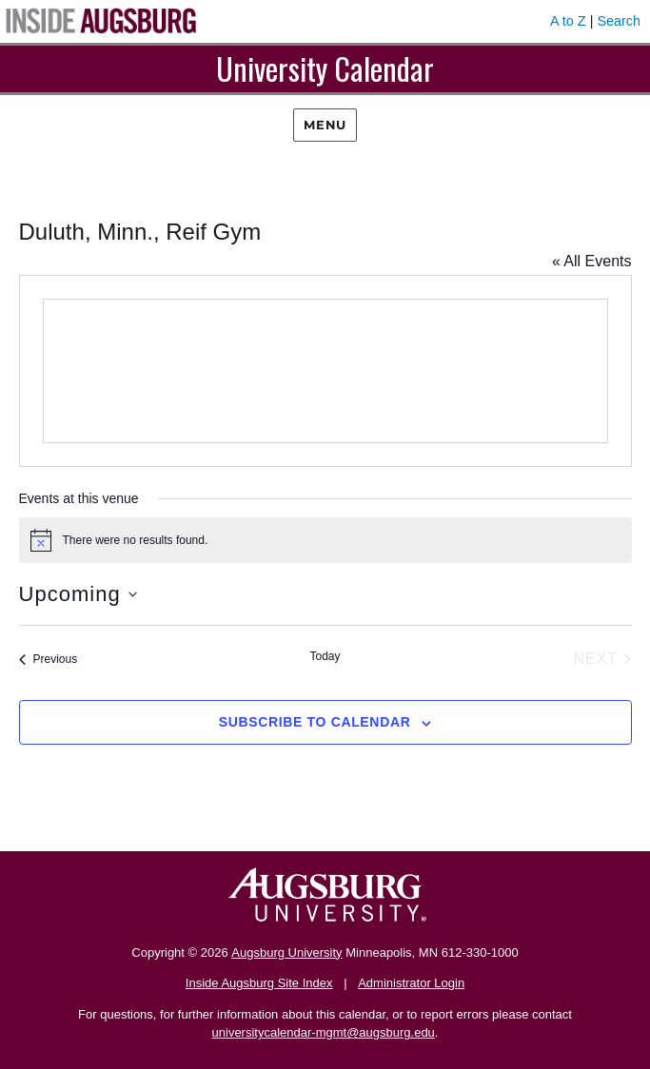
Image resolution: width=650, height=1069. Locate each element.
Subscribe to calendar (315, 721)
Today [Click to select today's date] (324, 656)
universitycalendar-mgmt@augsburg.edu (323, 1032)
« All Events (592, 261)
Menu (324, 124)
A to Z (568, 21)
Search (618, 21)
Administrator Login (411, 983)
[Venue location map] (325, 371)
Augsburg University (286, 952)
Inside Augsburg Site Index (259, 983)
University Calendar (325, 68)
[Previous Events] (48, 659)
